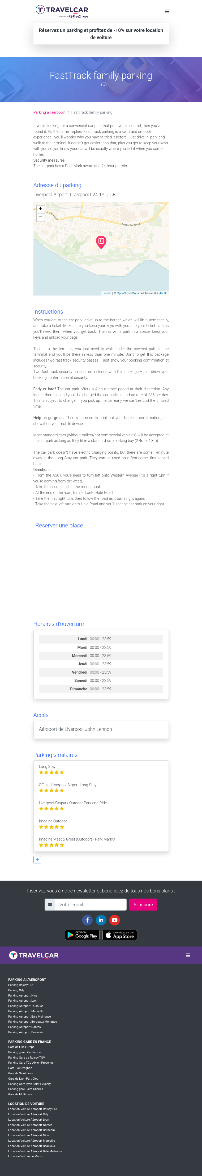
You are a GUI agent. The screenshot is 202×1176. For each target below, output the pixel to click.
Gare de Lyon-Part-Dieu (23, 1078)
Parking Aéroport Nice (22, 995)
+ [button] (40, 210)
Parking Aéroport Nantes (24, 1027)
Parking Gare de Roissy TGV (26, 1057)
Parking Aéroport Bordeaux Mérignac (32, 1021)
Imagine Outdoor (53, 824)
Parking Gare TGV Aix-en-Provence (31, 1062)
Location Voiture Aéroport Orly (28, 1114)
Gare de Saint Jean (20, 1073)
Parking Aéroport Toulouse (25, 1006)
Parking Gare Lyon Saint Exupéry (29, 1084)
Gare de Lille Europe (21, 1047)
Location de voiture (26, 1104)
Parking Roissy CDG (21, 985)
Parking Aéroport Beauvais (25, 1032)
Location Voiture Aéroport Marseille (31, 1140)
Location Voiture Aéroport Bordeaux (31, 1130)
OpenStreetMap (127, 293)
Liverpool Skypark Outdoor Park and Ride (73, 806)
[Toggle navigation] (167, 11)
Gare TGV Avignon (20, 1068)
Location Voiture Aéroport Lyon (28, 1119)
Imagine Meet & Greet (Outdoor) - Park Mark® (77, 842)
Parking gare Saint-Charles (25, 1089)
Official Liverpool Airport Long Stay (68, 788)
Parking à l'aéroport (49, 112)
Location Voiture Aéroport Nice (28, 1135)
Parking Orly (16, 990)
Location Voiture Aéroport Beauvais (31, 1146)
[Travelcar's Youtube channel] (114, 920)
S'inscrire (143, 904)
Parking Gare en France (29, 1042)
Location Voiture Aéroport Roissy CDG (33, 1109)
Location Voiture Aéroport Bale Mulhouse (35, 1151)
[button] (37, 860)
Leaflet (107, 293)
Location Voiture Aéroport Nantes (30, 1125)
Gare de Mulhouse (20, 1094)
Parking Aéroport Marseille (25, 1011)
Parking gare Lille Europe (24, 1052)
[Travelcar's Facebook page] (87, 920)
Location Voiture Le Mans (25, 1156)
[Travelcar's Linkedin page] (101, 920)
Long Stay (51, 769)
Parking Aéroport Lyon (22, 1000)
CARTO (162, 293)
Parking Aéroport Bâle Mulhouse (29, 1016)
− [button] (40, 218)
